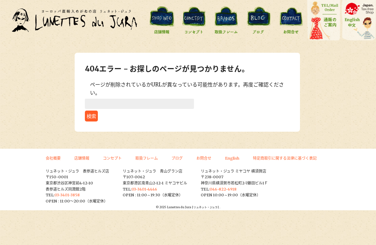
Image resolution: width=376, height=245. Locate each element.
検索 (91, 116)
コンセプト (112, 158)
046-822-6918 (223, 189)
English (232, 158)
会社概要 (53, 158)
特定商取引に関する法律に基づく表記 (285, 158)
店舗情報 (81, 158)
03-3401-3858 (67, 195)
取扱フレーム (146, 158)
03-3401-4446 (144, 189)
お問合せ (203, 158)
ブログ (177, 158)
